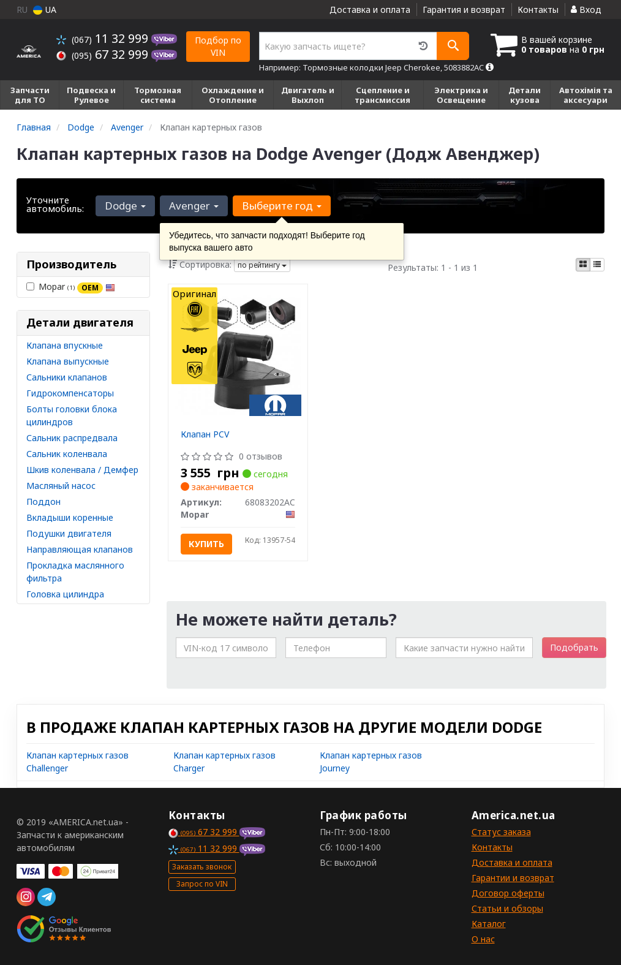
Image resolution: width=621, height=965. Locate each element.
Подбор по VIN (218, 46)
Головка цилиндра (65, 594)
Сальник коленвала (66, 454)
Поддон (43, 501)
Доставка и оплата (369, 9)
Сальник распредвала (72, 438)
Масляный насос (61, 485)
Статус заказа (501, 832)
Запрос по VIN (202, 884)
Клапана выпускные (67, 361)
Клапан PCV (205, 434)
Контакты (538, 9)
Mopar (70, 287)
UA (44, 9)
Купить (206, 544)
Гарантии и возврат (513, 878)
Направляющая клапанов (79, 549)
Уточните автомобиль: (55, 204)
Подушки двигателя (68, 533)
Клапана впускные (64, 345)
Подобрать (574, 647)
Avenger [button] (194, 206)
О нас (483, 939)
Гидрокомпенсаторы (70, 393)
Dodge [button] (125, 206)
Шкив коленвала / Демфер (82, 469)
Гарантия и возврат (464, 9)
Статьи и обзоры (507, 908)
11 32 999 (103, 38)
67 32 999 (103, 54)
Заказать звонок (201, 866)
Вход (586, 9)
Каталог (489, 923)
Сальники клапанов (66, 377)
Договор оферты (508, 893)
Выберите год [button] (282, 206)
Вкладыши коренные (69, 517)
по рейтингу (262, 265)
